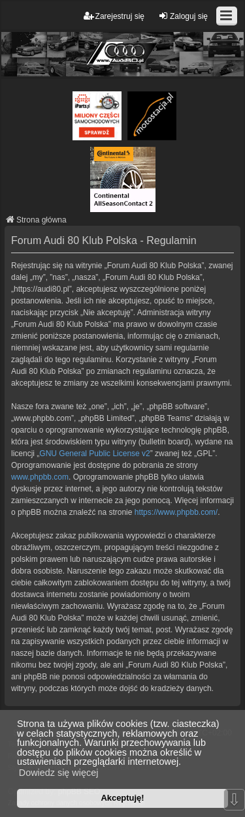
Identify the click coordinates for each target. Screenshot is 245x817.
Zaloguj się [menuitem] (183, 16)
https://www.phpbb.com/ (176, 512)
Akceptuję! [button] (122, 798)
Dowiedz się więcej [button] (59, 772)
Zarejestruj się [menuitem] (114, 16)
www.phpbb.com (40, 477)
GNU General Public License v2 (94, 453)
